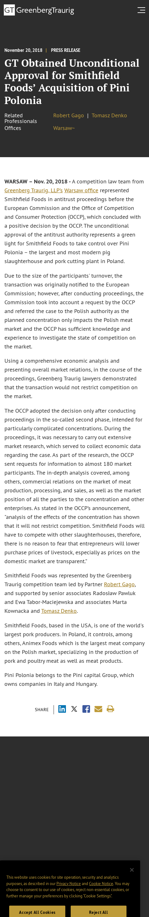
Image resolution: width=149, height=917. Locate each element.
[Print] (110, 709)
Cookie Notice (101, 889)
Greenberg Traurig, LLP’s (33, 190)
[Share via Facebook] (86, 709)
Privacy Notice (68, 889)
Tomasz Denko (109, 115)
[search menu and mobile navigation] (142, 10)
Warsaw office (81, 190)
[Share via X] (74, 709)
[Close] (132, 876)
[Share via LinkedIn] (62, 709)
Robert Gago (68, 115)
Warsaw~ (64, 128)
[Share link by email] (98, 709)
